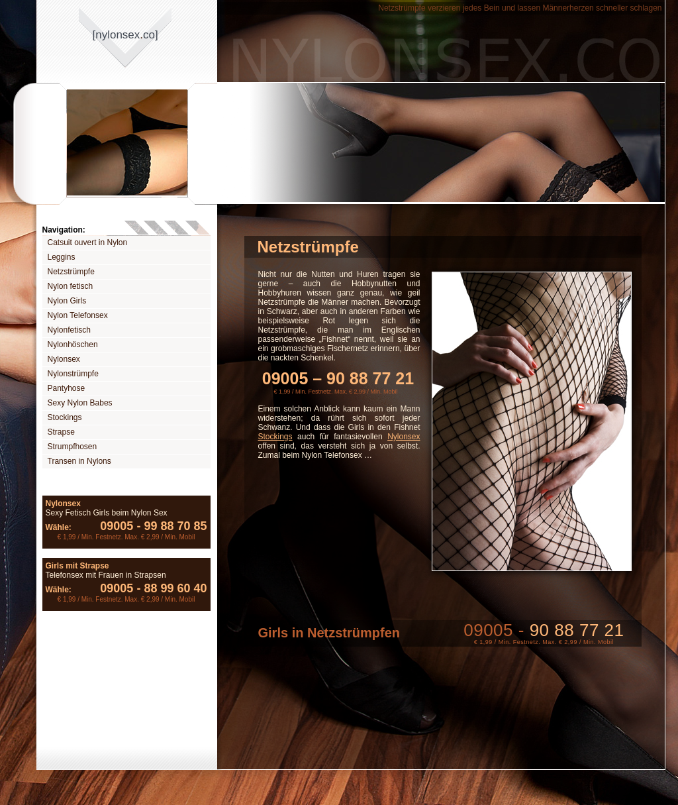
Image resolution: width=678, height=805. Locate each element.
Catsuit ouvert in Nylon (88, 242)
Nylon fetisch (70, 286)
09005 (116, 526)
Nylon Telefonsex (78, 315)
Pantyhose (66, 388)
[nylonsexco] (125, 34)
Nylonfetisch (69, 330)
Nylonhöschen (73, 344)
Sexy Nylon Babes (80, 402)
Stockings (65, 417)
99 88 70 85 (170, 526)
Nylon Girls (67, 300)
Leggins (61, 257)
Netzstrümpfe (71, 271)
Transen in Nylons (79, 461)
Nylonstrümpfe (73, 373)
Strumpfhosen (72, 446)
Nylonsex (64, 359)
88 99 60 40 (170, 588)
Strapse (61, 432)
